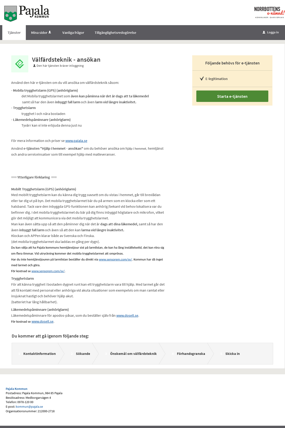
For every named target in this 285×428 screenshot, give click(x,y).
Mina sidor (41, 32)
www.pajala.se (76, 140)
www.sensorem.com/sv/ (115, 259)
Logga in (271, 32)
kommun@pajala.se (29, 406)
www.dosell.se (127, 315)
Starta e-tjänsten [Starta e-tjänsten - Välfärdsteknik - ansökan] (232, 96)
